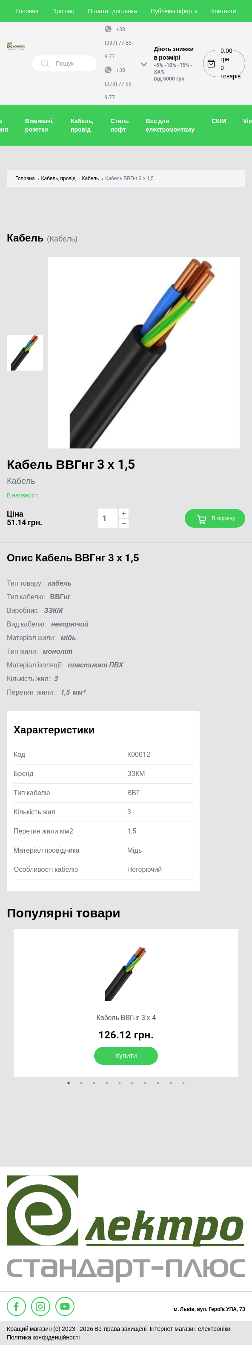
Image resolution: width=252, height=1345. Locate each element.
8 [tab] (158, 1083)
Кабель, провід (58, 178)
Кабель (90, 178)
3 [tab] (94, 1083)
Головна (27, 11)
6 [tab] (132, 1083)
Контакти (223, 11)
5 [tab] (119, 1083)
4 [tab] (107, 1083)
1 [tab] (68, 1083)
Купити (126, 1056)
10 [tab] (183, 1083)
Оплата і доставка (112, 11)
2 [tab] (81, 1083)
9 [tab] (170, 1083)
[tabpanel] (126, 1003)
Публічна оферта (174, 11)
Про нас (63, 11)
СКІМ (219, 121)
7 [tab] (145, 1083)
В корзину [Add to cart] (216, 519)
